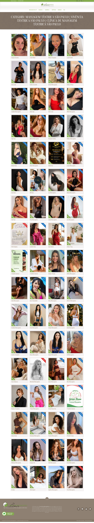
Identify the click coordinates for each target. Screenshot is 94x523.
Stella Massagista (52, 220)
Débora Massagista (71, 139)
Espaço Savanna (15, 58)
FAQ (64, 10)
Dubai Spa (50, 166)
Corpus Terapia (51, 274)
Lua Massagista (52, 193)
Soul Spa (13, 220)
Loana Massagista (52, 382)
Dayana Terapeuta (15, 409)
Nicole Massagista (71, 193)
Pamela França (70, 436)
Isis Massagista (70, 220)
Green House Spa (52, 409)
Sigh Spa (13, 139)
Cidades (41, 10)
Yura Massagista (71, 490)
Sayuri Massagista (52, 355)
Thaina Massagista (34, 409)
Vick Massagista (52, 463)
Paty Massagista (34, 220)
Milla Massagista (71, 112)
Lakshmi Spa (33, 247)
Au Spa (13, 490)
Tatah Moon (32, 58)
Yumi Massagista (34, 328)
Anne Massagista (15, 301)
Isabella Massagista (16, 112)
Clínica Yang (69, 247)
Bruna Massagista (34, 355)
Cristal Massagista (52, 85)
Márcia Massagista (34, 139)
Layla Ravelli (70, 58)
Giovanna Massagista (35, 436)
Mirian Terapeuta (52, 58)
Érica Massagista (71, 463)
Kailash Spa (14, 166)
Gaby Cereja (14, 436)
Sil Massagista (70, 355)
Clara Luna (50, 112)
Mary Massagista (52, 301)
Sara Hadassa (14, 382)
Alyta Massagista (34, 166)
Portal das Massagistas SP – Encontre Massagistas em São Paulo (18, 520)
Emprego (54, 10)
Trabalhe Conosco (15, 274)
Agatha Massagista (52, 490)
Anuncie (60, 10)
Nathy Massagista (71, 274)
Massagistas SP (33, 10)
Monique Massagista (16, 463)
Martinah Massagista (35, 382)
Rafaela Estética (52, 139)
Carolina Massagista (16, 328)
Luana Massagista (71, 166)
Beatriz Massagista (71, 301)
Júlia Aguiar (32, 490)
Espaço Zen (32, 463)
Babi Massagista (71, 328)
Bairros (47, 10)
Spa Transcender (33, 301)
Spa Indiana (51, 247)
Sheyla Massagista (52, 328)
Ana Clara (13, 193)
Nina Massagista (71, 382)
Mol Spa (32, 193)
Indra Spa (32, 112)
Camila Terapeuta (15, 355)
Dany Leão (13, 85)
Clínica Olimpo (70, 85)
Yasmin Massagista (52, 436)
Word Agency (14, 247)
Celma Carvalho (33, 85)
